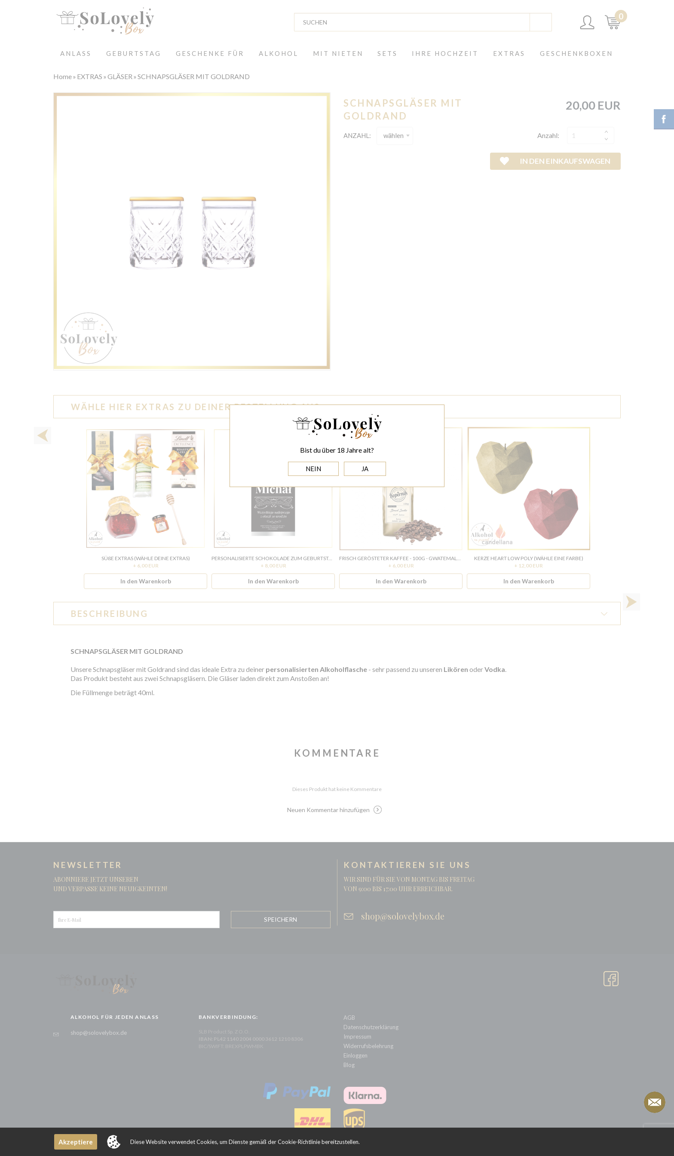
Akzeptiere (75, 1142)
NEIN (313, 468)
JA (365, 468)
